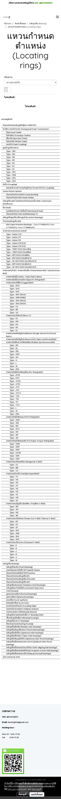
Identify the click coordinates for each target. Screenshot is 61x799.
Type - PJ (14, 330)
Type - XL (14, 366)
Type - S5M (14, 449)
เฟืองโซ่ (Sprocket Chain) (16, 138)
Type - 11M (14, 506)
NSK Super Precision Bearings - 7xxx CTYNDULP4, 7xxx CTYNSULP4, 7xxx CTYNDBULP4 (30, 226)
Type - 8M (10, 154)
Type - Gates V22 (14, 234)
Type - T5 (14, 402)
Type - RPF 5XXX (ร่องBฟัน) (18, 255)
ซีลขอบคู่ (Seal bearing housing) (19, 623)
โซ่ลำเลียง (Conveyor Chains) (18, 135)
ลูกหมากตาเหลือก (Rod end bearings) (21, 594)
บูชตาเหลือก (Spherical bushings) (20, 597)
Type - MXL (14, 369)
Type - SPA (11, 178)
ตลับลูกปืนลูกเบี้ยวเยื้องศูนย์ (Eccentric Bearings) (23, 217)
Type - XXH (14, 354)
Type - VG (14, 482)
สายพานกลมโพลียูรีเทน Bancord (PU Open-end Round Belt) (31, 339)
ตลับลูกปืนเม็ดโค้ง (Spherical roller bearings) (24, 632)
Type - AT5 (14, 387)
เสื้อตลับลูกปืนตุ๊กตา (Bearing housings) (22, 617)
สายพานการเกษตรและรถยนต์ (14, 230)
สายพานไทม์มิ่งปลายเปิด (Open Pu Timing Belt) (25, 279)
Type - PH (14, 324)
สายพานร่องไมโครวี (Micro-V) (18, 315)
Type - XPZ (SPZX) (18, 303)
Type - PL (14, 318)
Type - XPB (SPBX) (18, 297)
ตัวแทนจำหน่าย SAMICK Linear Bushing (22, 194)
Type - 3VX (14, 291)
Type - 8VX (14, 285)
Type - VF (14, 485)
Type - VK (14, 479)
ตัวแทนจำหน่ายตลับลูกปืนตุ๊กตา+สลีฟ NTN (19, 125)
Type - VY (14, 476)
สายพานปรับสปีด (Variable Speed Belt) (22, 473)
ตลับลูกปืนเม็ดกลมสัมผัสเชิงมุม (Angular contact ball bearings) (32, 650)
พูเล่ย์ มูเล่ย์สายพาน (10, 147)
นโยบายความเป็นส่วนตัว (17, 789)
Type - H (13, 360)
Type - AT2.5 (15, 393)
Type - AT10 (15, 384)
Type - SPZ (11, 181)
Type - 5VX (14, 288)
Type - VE (14, 488)
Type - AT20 (15, 381)
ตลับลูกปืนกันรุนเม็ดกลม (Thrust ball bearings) (25, 629)
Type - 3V (10, 169)
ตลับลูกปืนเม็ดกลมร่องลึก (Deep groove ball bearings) (28, 653)
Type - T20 (14, 396)
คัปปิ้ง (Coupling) (10, 184)
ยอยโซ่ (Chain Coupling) (16, 144)
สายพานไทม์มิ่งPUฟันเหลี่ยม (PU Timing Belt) (24, 372)
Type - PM (14, 321)
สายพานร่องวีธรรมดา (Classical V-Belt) (23, 542)
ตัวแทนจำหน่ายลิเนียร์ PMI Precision (20, 573)
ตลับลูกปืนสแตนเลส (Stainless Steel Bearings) (25, 585)
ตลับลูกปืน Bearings (11, 563)
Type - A (13, 557)
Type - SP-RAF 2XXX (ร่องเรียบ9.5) (21, 267)
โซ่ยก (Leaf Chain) (13, 132)
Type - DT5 (14, 378)
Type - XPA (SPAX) (18, 300)
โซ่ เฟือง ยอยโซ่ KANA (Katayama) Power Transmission (26, 129)
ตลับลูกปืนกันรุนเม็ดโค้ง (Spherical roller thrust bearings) (30, 638)
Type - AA (14, 470)
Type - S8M (14, 446)
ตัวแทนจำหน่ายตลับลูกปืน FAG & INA (20, 579)
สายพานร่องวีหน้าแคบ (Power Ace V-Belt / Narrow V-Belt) (30, 518)
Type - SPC (11, 172)
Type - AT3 (14, 390)
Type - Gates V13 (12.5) (16, 243)
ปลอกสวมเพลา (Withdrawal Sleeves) (21, 611)
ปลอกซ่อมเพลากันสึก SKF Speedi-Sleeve (23, 570)
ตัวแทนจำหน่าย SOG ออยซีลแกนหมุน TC (22, 214)
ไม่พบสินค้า (9, 97)
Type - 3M (10, 160)
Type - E (13, 545)
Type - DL (14, 348)
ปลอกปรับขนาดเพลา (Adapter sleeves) (22, 608)
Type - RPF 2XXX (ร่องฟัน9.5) (18, 264)
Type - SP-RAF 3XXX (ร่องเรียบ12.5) (21, 261)
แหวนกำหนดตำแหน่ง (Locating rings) (21, 605)
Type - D (13, 548)
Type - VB (14, 497)
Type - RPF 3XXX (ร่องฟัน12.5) (18, 258)
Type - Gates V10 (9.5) (16, 246)
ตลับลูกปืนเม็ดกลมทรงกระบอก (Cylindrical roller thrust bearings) (29, 643)
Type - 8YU (14, 428)
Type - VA (14, 500)
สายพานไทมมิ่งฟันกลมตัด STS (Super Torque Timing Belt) (30, 440)
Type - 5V (10, 166)
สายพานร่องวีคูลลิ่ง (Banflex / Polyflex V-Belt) (25, 503)
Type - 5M (10, 157)
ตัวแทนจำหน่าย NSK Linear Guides (20, 197)
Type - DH (14, 345)
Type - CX (14, 306)
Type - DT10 (15, 375)
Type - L (13, 363)
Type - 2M (14, 437)
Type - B (13, 554)
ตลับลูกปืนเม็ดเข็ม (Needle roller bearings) (23, 626)
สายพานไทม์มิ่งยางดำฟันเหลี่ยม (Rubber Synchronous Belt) (30, 342)
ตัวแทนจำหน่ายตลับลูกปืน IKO (17, 576)
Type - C (13, 551)
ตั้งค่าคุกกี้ (22, 794)
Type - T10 (14, 399)
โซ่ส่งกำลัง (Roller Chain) (16, 141)
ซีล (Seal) (7, 207)
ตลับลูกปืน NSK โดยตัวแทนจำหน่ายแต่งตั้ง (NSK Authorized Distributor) (27, 202)
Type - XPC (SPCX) (18, 294)
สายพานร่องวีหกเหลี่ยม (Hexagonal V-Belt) (24, 461)
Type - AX (14, 312)
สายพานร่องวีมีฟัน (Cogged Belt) (19, 282)
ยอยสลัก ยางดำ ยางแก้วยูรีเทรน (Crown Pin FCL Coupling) (30, 187)
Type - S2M (14, 458)
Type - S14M (15, 443)
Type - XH (14, 357)
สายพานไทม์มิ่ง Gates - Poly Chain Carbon (24, 276)
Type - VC (14, 494)
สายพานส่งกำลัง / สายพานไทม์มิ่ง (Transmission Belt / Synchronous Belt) (31, 272)
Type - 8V (10, 163)
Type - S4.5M (15, 452)
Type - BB (14, 467)
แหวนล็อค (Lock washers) (17, 600)
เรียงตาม (9, 77)
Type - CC (14, 464)
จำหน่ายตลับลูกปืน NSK (12, 221)
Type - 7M (14, 509)
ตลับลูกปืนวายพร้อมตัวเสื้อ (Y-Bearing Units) (24, 614)
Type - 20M (15, 420)
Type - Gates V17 (13, 237)
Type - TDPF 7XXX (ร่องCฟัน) (18, 249)
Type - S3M (14, 455)
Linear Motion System (12, 191)
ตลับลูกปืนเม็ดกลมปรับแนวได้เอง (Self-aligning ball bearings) (31, 647)
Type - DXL (14, 351)
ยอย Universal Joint (11, 657)
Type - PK (14, 327)
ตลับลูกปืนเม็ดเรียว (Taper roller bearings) (23, 635)
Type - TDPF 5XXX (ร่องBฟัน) (18, 252)
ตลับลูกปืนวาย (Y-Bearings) (17, 620)
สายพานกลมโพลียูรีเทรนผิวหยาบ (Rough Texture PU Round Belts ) (31, 335)
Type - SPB (11, 175)
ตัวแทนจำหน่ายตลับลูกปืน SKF (18, 582)
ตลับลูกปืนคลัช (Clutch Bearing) (19, 567)
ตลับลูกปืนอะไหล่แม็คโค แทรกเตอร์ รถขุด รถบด (25, 588)
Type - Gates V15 (13, 240)
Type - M (13, 560)
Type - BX (14, 309)
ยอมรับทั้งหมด (37, 794)
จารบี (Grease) (12, 591)
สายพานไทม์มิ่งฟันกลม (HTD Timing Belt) (22, 417)
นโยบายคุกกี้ (36, 789)
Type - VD (14, 491)
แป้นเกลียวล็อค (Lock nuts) (17, 602)
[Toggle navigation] (57, 17)
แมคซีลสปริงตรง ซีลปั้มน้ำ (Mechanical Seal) (24, 211)
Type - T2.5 (14, 405)
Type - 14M (10, 151)
